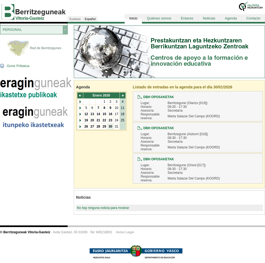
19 (86, 120)
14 (98, 114)
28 (98, 126)
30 (110, 126)
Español (90, 19)
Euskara (74, 19)
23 (110, 120)
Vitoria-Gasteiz (29, 18)
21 (98, 120)
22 (104, 120)
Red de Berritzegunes (33, 48)
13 (92, 114)
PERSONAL (12, 30)
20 (92, 120)
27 (92, 126)
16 (110, 114)
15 (104, 114)
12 (86, 114)
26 (86, 126)
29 (104, 126)
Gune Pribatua (18, 66)
